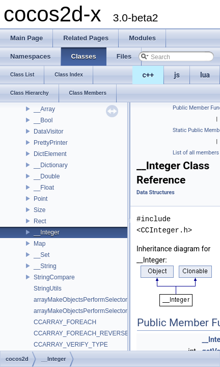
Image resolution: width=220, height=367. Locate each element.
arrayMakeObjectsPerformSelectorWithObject (95, 310)
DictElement (50, 154)
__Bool (43, 120)
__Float (44, 187)
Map (39, 243)
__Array (44, 109)
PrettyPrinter (51, 142)
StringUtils (48, 288)
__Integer (47, 232)
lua (205, 75)
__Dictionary (51, 165)
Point (40, 198)
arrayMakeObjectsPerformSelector (80, 299)
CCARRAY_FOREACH (65, 322)
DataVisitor (48, 131)
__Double (47, 176)
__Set (41, 254)
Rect (40, 221)
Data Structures (155, 192)
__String (45, 266)
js (177, 75)
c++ (148, 75)
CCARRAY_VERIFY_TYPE (71, 344)
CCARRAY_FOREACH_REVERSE (81, 333)
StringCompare (54, 277)
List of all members (196, 152)
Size (39, 210)
